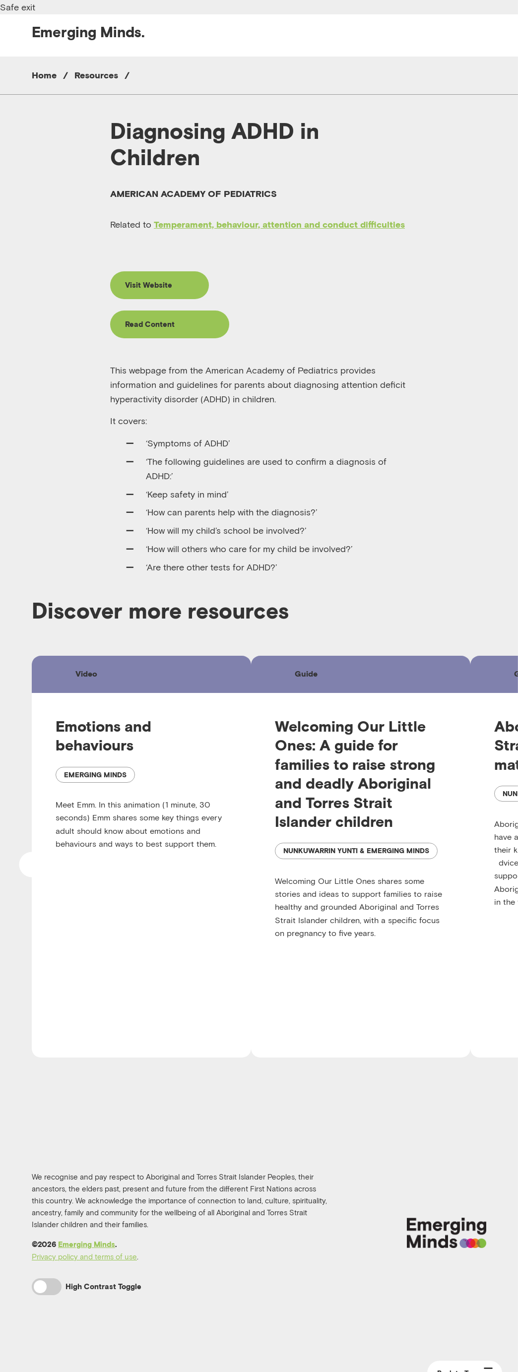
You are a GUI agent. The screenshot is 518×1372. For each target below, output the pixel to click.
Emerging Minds (86, 1269)
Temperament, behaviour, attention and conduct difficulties (279, 224)
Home (44, 75)
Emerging (88, 32)
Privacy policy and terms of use (84, 1281)
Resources (96, 75)
